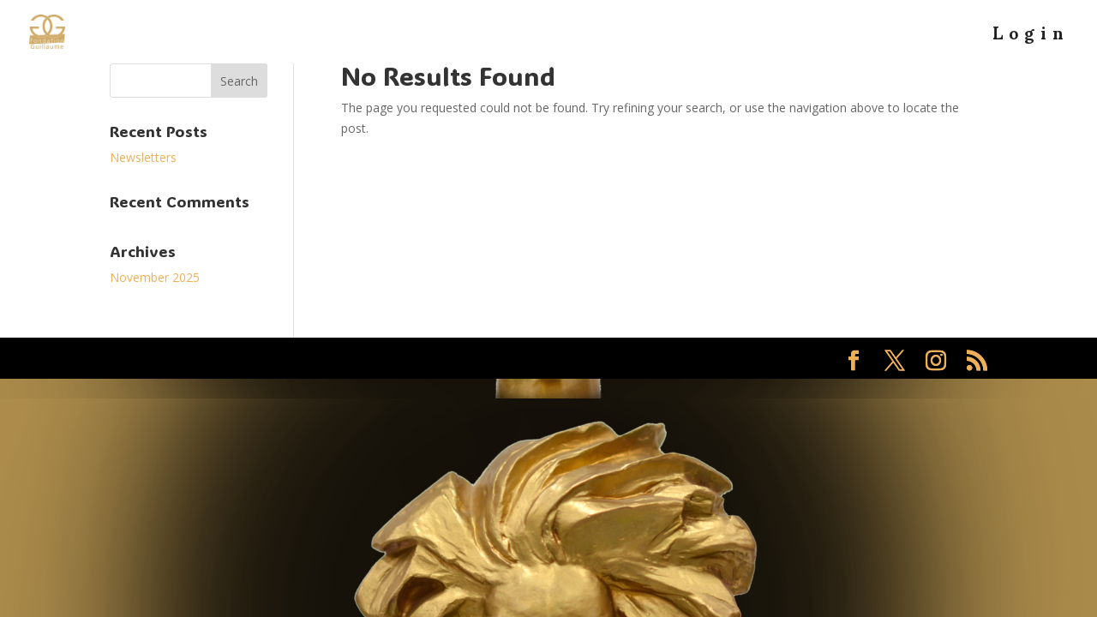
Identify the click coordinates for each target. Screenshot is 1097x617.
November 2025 (155, 277)
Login (1031, 41)
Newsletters (143, 157)
